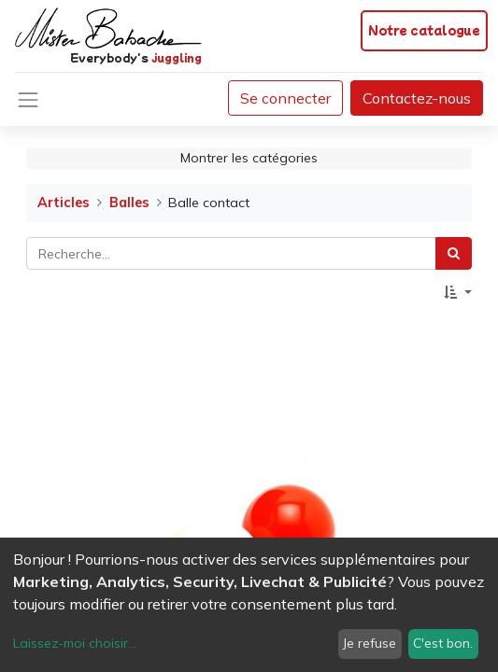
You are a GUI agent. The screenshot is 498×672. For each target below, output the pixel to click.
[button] (458, 292)
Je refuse (369, 643)
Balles (129, 202)
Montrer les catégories (249, 157)
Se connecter (285, 98)
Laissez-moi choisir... (74, 643)
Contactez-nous (417, 98)
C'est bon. (443, 643)
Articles (63, 202)
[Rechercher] (453, 253)
